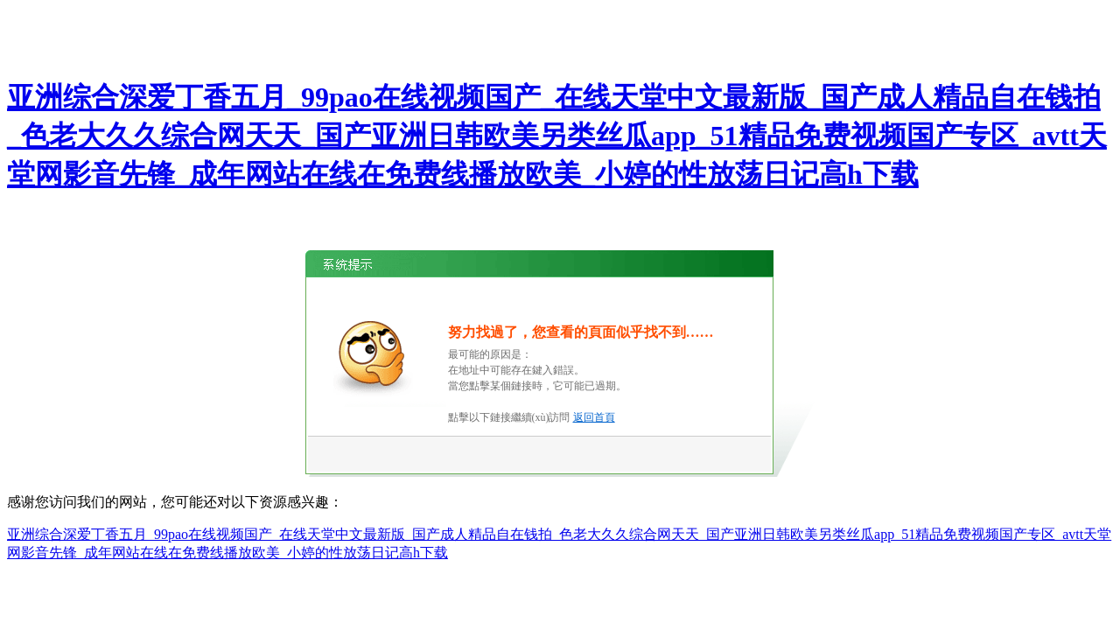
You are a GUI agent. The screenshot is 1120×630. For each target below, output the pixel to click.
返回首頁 (594, 417)
